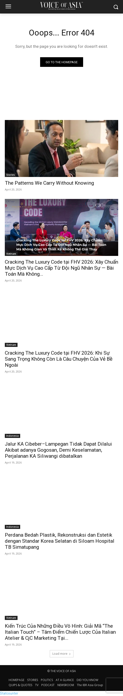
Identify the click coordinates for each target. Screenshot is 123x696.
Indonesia (12, 435)
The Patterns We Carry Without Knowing (49, 183)
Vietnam (11, 253)
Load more (61, 654)
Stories (10, 174)
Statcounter (9, 693)
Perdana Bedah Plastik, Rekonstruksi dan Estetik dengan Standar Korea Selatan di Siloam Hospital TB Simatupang (59, 541)
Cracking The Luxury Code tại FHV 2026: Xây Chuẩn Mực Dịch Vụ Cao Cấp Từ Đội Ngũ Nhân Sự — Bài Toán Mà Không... (61, 268)
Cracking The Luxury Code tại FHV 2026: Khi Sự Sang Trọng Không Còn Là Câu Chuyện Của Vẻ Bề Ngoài (58, 359)
